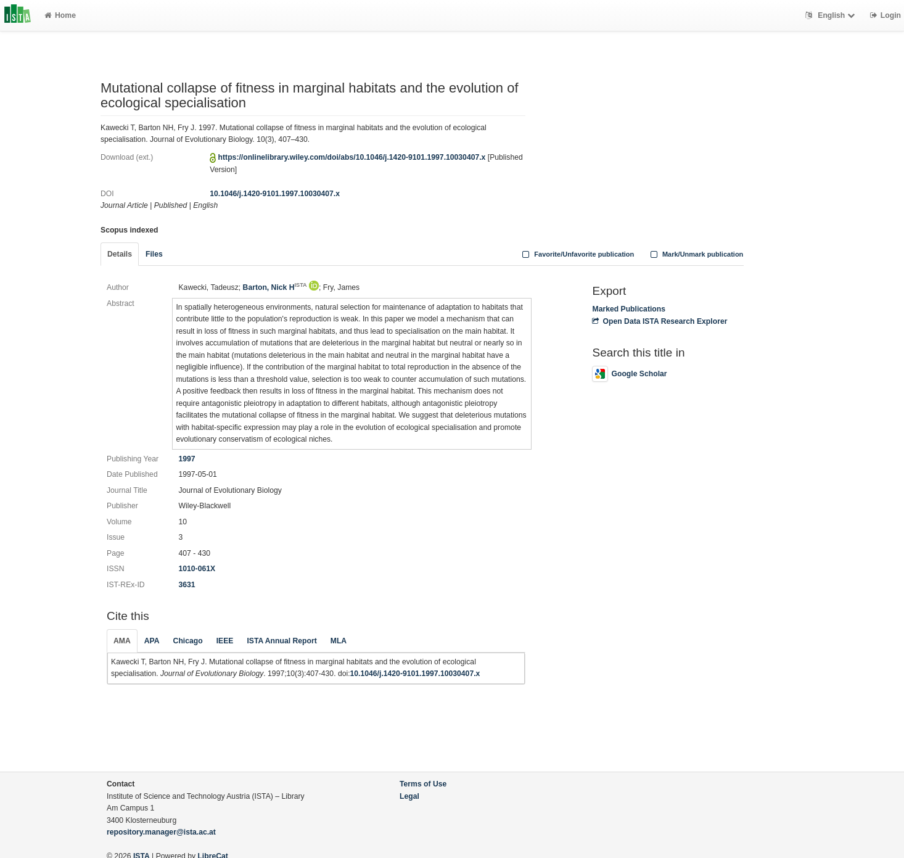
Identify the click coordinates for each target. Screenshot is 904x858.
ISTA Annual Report (281, 641)
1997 (186, 459)
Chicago (188, 641)
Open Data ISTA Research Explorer (659, 321)
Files (154, 254)
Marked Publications (628, 309)
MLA (339, 641)
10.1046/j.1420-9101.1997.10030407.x (275, 193)
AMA (122, 641)
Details (119, 254)
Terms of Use (423, 784)
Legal (409, 796)
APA (152, 641)
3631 (186, 584)
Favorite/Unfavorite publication (577, 254)
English (831, 15)
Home (60, 15)
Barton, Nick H (275, 287)
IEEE (225, 641)
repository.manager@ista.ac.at (161, 832)
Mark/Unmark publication (695, 254)
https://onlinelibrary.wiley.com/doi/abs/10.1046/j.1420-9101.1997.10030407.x (352, 157)
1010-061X (196, 568)
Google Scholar (629, 373)
